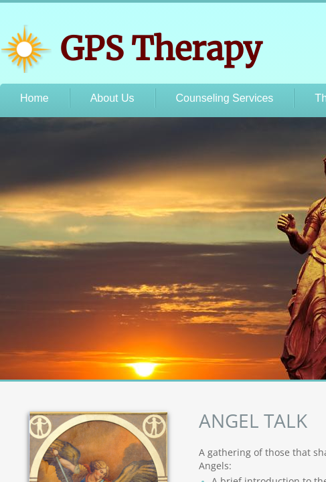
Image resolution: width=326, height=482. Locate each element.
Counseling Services (225, 98)
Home (34, 98)
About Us (112, 98)
